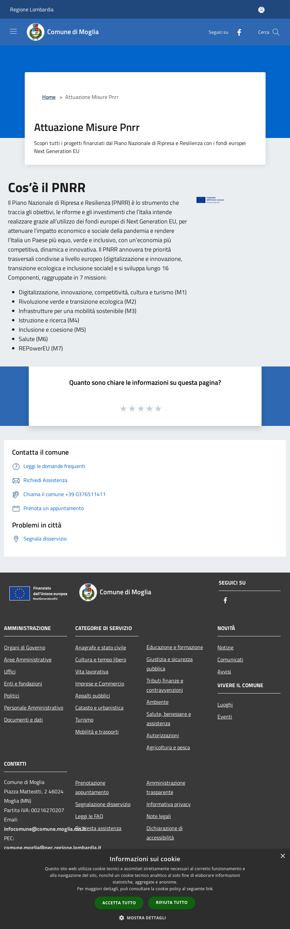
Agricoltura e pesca (168, 747)
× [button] (282, 856)
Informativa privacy (169, 804)
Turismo (84, 720)
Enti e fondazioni (23, 683)
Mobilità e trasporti (97, 732)
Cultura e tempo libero (100, 659)
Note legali (159, 816)
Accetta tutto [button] (119, 903)
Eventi (224, 717)
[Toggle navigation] (13, 31)
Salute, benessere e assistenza (169, 718)
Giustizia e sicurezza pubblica (170, 663)
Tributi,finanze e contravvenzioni (165, 685)
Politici (11, 695)
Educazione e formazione (175, 647)
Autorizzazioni (163, 735)
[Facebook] (236, 31)
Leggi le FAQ (89, 816)
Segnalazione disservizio (102, 804)
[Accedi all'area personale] (261, 10)
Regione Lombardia (32, 9)
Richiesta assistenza (98, 828)
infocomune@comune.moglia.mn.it (45, 829)
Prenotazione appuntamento (92, 787)
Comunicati (230, 659)
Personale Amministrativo (33, 708)
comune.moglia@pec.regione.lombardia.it (52, 847)
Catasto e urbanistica (99, 708)
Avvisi (224, 671)
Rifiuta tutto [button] (172, 902)
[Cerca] (276, 32)
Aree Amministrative (28, 659)
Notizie (225, 647)
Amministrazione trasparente (166, 787)
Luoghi (225, 705)
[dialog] (145, 889)
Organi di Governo (24, 647)
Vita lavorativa (91, 671)
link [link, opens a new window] (209, 889)
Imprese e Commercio (99, 683)
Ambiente (158, 702)
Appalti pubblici (92, 695)
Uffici (10, 671)
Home (49, 97)
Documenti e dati (23, 720)
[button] (145, 917)
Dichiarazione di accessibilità (165, 832)
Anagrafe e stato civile (100, 647)
